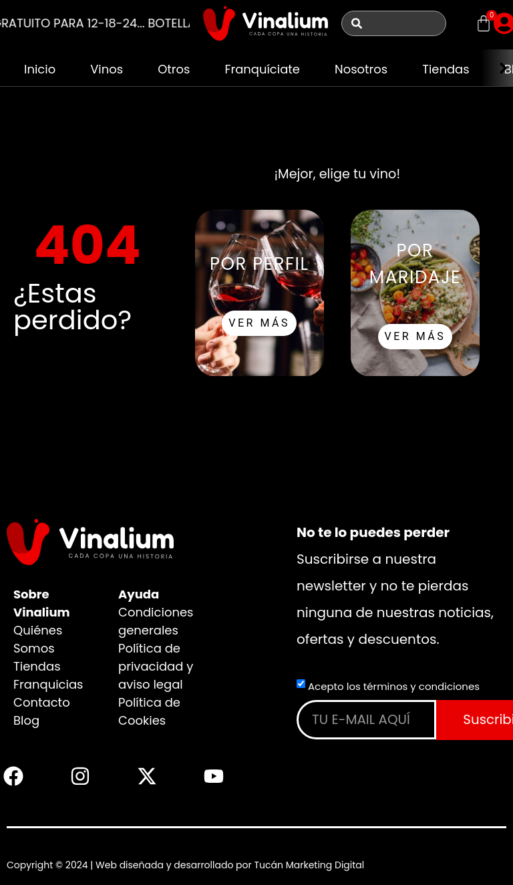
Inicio (39, 69)
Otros (174, 69)
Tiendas (446, 69)
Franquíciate (263, 69)
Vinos (106, 69)
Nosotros (361, 69)
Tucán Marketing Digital (309, 865)
